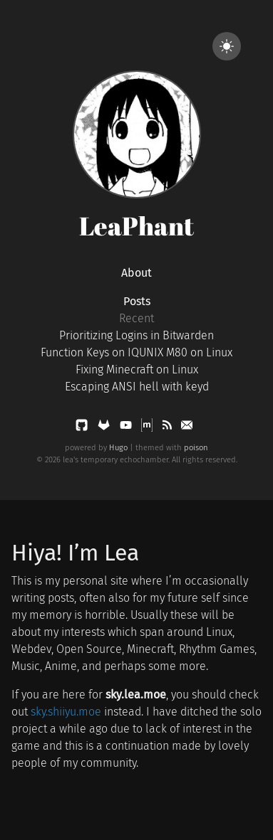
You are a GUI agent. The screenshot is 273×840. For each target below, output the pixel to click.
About (136, 273)
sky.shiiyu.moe (66, 711)
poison (196, 447)
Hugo (118, 447)
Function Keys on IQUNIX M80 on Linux (136, 352)
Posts (136, 301)
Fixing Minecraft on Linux (137, 369)
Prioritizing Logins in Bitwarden (136, 335)
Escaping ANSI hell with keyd (137, 386)
